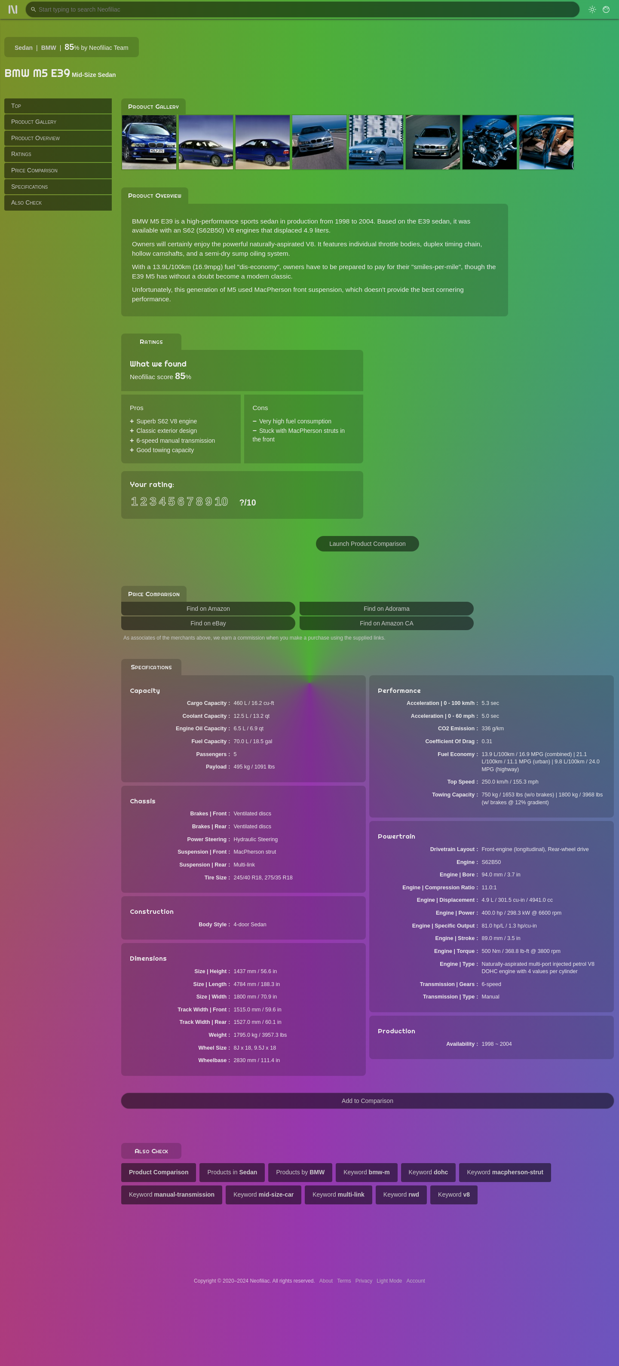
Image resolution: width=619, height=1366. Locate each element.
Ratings (21, 153)
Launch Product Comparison (367, 543)
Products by (300, 1172)
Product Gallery (33, 121)
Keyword (366, 1172)
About (326, 1281)
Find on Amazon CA (387, 623)
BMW (48, 47)
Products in (232, 1172)
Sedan (24, 47)
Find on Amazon (208, 608)
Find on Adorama (387, 608)
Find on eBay (208, 623)
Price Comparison (34, 170)
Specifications (29, 186)
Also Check (26, 202)
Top (16, 105)
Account (416, 1281)
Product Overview (35, 138)
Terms (344, 1281)
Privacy (363, 1281)
